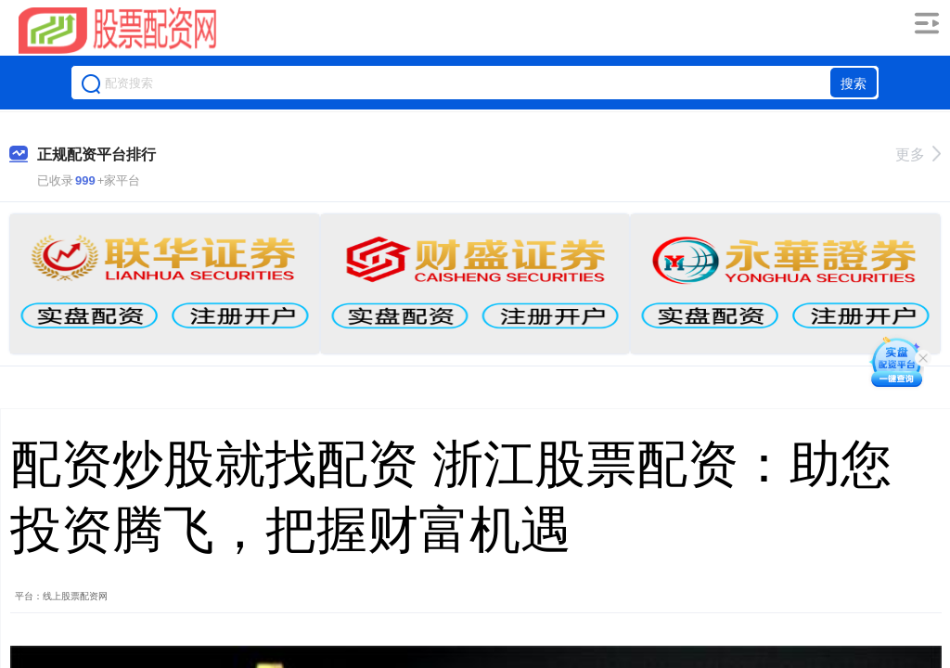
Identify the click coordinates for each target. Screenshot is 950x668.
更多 (918, 154)
